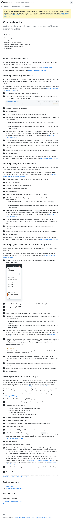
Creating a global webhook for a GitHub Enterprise (27, 244)
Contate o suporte (8, 504)
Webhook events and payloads (37, 70)
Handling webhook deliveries (14, 488)
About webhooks (10, 486)
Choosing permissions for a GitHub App (40, 460)
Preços (32, 517)
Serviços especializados (41, 517)
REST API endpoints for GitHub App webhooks (16, 477)
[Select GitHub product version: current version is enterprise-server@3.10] (24, 2)
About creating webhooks (15, 58)
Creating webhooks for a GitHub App (20, 376)
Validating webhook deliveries (14, 438)
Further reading (11, 482)
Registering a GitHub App (10, 396)
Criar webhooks (26, 6)
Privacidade (22, 517)
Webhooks (6, 6)
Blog (50, 517)
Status (28, 517)
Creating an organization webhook (19, 163)
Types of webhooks (46, 67)
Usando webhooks (15, 6)
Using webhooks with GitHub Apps (39, 386)
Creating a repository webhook (18, 75)
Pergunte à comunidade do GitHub (12, 501)
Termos (16, 517)
